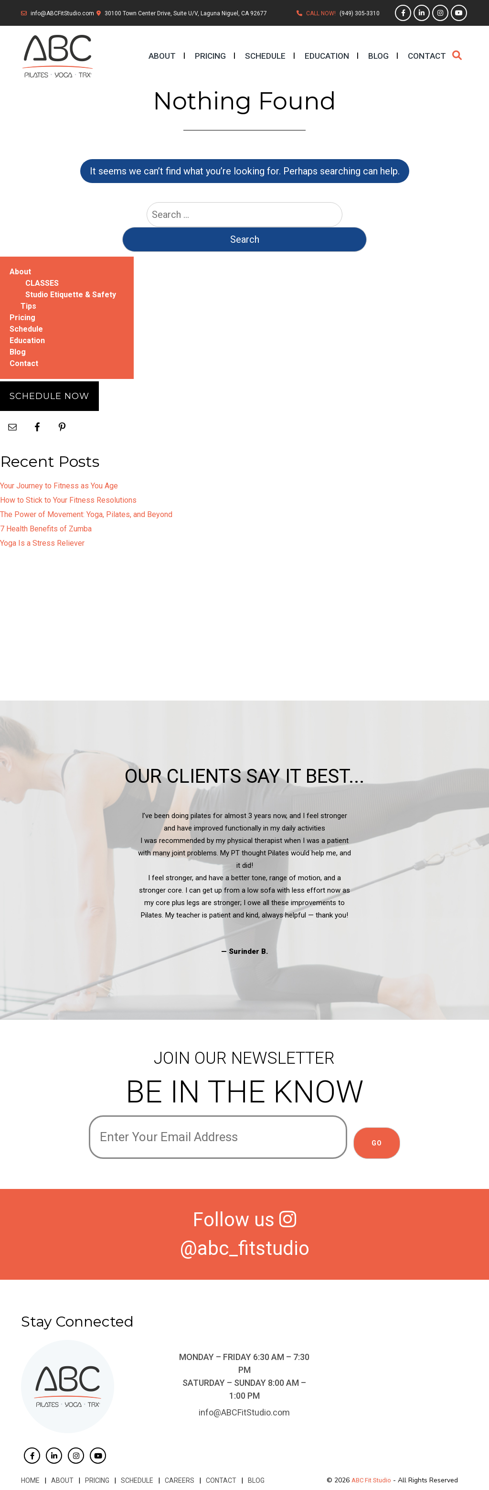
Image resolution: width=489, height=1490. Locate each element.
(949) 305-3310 (360, 13)
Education (327, 56)
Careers (179, 1480)
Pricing (210, 56)
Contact (427, 56)
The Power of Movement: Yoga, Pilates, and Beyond (86, 514)
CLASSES (42, 283)
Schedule (265, 56)
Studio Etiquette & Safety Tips (68, 300)
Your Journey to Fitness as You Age (59, 485)
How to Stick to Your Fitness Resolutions (68, 500)
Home (30, 1480)
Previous (81, 883)
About (162, 56)
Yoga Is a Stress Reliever (42, 543)
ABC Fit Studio (371, 1480)
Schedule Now (49, 396)
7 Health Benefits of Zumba (46, 528)
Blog (378, 56)
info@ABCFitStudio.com (62, 13)
